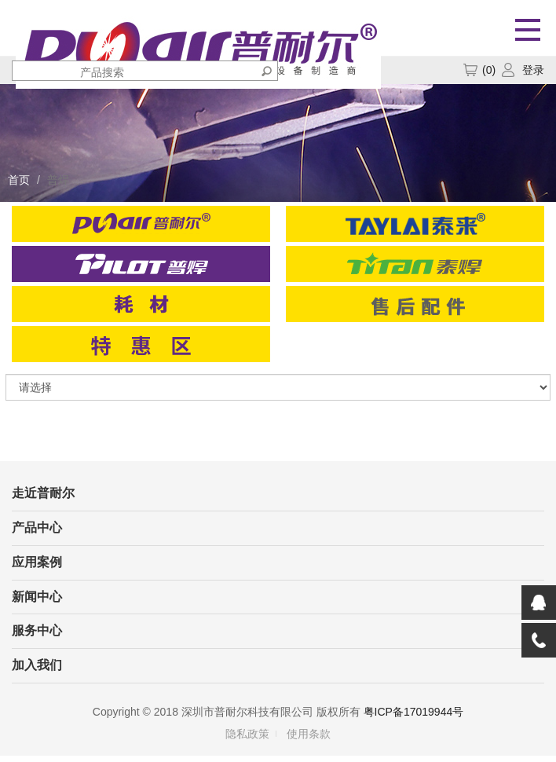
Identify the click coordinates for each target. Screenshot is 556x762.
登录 (533, 70)
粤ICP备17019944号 (414, 711)
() (479, 70)
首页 (19, 180)
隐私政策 (247, 733)
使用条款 (309, 733)
